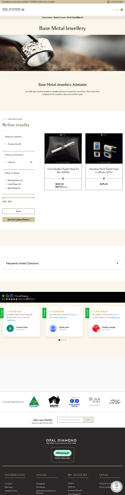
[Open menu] (22, 9)
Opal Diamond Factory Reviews (46, 492)
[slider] (3, 198)
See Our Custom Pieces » (19, 219)
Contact (8, 484)
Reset (18, 211)
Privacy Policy (105, 487)
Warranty (9, 487)
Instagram (40, 484)
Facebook (40, 487)
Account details (75, 490)
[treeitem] (18, 162)
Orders (71, 483)
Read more (11, 320)
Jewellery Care (11, 491)
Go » (89, 420)
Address (71, 487)
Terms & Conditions (108, 484)
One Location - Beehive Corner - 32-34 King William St (62, 17)
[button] (18, 144)
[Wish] (115, 9)
